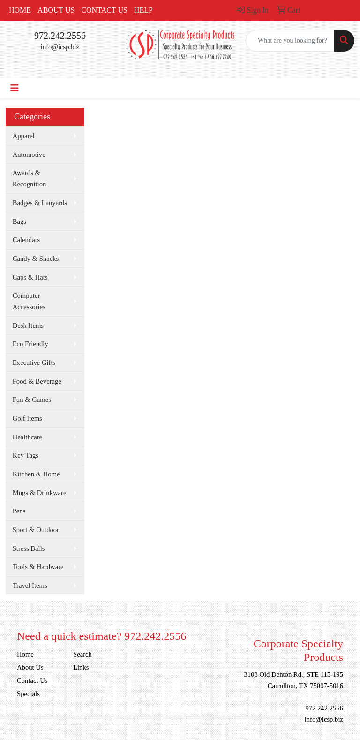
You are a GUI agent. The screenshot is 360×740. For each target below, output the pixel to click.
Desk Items (28, 325)
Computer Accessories (29, 301)
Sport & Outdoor (36, 529)
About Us (56, 10)
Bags (19, 221)
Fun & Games (32, 399)
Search (82, 654)
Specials (28, 693)
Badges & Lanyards (40, 203)
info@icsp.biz (60, 47)
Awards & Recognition (29, 178)
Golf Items (27, 418)
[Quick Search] (290, 41)
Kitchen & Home (36, 474)
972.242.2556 (60, 35)
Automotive (29, 154)
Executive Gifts (34, 362)
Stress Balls (29, 548)
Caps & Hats (30, 277)
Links (81, 667)
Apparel (24, 136)
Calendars (26, 240)
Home (20, 10)
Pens (19, 511)
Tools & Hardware (38, 566)
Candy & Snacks (36, 258)
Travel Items (30, 585)
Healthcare (27, 437)
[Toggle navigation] (14, 88)
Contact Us (104, 10)
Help (143, 10)
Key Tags (25, 455)
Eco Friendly (30, 344)
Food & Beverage (37, 381)
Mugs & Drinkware (40, 492)
